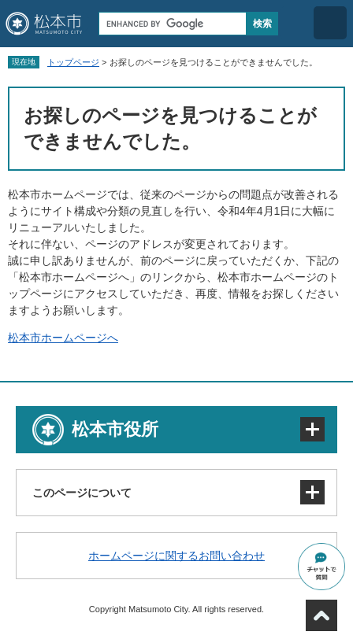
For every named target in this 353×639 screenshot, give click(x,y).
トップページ (73, 62)
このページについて (82, 492)
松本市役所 (115, 429)
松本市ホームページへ (63, 337)
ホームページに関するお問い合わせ (176, 555)
